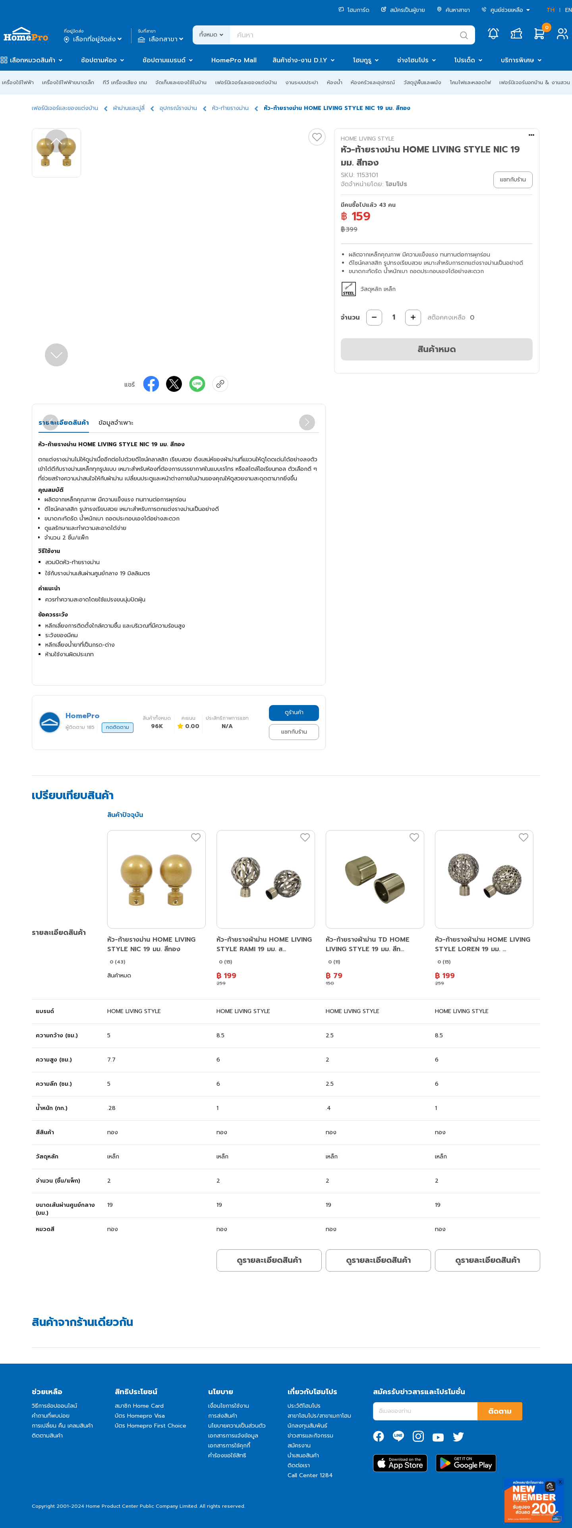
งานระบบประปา (301, 82)
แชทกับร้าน (294, 732)
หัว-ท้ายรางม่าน (230, 108)
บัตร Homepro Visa (140, 1416)
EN (568, 10)
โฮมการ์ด (353, 10)
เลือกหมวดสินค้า (32, 60)
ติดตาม (500, 1411)
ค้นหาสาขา (453, 10)
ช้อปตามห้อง (99, 60)
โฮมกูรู (362, 60)
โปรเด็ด (464, 60)
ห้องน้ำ (334, 82)
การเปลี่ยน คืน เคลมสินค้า (62, 1426)
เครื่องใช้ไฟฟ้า (18, 82)
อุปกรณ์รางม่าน (178, 108)
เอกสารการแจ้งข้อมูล (233, 1436)
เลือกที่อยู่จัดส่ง (93, 39)
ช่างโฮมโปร (413, 60)
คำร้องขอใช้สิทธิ (227, 1455)
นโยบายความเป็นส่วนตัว (237, 1426)
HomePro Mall (234, 60)
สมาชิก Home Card (139, 1406)
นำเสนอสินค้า (303, 1455)
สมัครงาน (299, 1445)
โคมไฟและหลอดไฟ (470, 82)
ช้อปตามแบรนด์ (164, 60)
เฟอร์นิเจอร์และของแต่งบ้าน (246, 82)
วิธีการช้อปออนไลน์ (54, 1406)
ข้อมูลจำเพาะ (116, 423)
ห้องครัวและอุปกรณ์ (373, 82)
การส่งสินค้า (222, 1416)
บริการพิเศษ (517, 60)
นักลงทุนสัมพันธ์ (307, 1426)
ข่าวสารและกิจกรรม (310, 1436)
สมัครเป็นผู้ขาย (403, 10)
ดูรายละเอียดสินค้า (269, 1260)
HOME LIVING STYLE (367, 139)
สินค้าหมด (436, 349)
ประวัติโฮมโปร (304, 1406)
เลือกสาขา (161, 39)
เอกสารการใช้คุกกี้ (229, 1445)
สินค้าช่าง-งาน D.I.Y (299, 60)
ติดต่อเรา (299, 1465)
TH (551, 10)
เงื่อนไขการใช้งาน (228, 1406)
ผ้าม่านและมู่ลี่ (129, 108)
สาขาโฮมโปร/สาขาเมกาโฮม (319, 1416)
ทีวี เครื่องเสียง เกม (125, 82)
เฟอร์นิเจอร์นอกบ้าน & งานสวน (534, 82)
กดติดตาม (117, 727)
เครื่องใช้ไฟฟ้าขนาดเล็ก (68, 82)
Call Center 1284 (310, 1475)
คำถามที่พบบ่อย (51, 1416)
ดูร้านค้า (294, 712)
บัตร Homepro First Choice (150, 1426)
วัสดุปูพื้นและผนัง (422, 82)
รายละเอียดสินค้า (64, 423)
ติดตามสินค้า (47, 1436)
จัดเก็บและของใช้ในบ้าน (181, 82)
